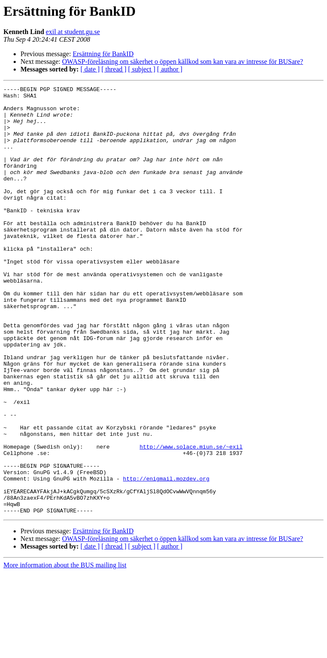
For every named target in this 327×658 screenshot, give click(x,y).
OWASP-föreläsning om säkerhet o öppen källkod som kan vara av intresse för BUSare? (182, 61)
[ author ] (170, 69)
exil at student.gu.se (73, 31)
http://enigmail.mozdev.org (166, 557)
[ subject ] (141, 69)
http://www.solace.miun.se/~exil (191, 519)
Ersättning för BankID (103, 53)
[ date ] (90, 69)
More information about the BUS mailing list (64, 650)
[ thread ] (113, 69)
